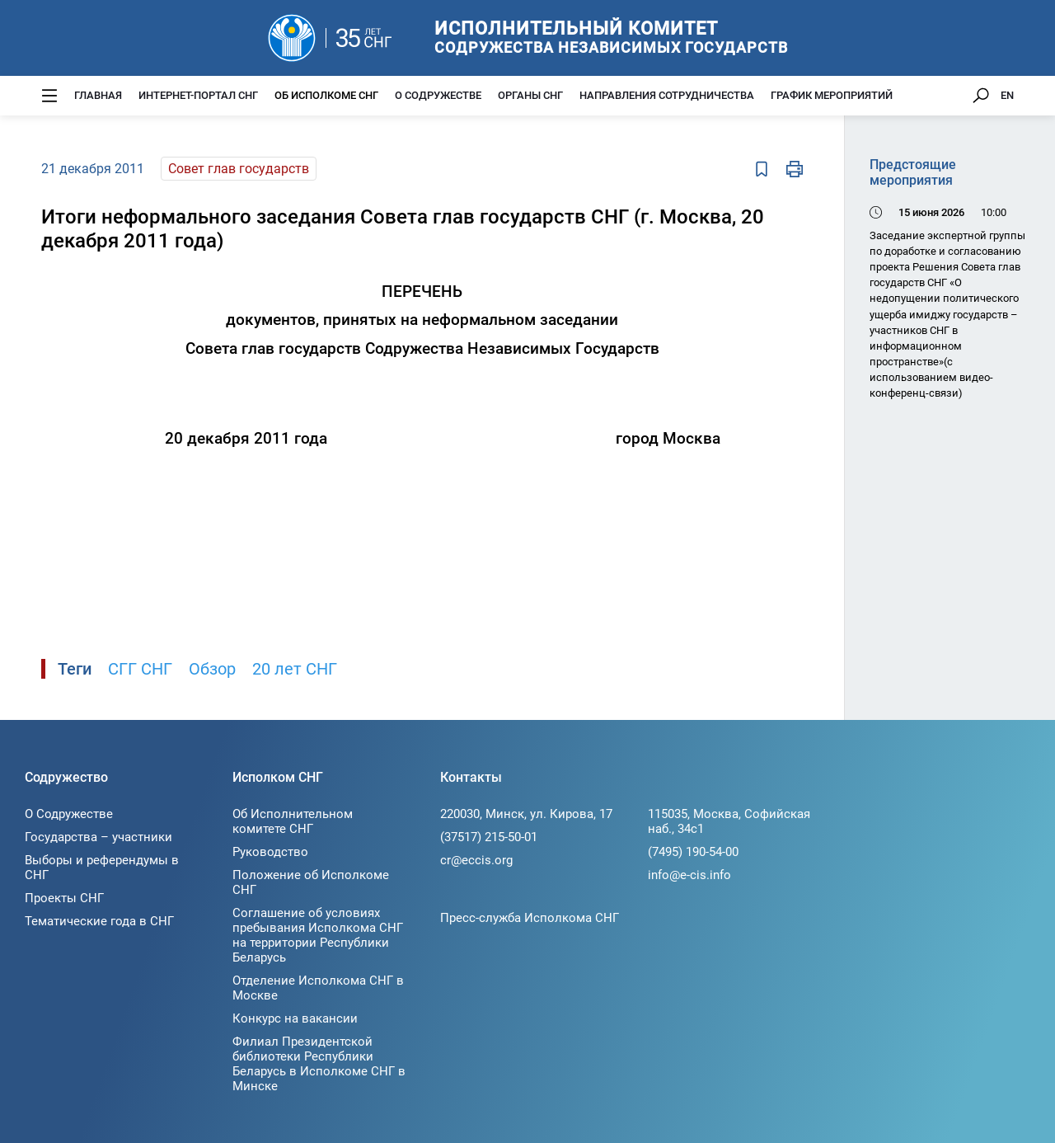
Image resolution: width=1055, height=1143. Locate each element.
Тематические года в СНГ (99, 921)
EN (1007, 95)
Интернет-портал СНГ (198, 95)
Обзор (212, 669)
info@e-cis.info (689, 875)
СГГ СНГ (140, 669)
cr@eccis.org (476, 860)
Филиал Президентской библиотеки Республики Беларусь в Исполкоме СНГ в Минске (319, 1064)
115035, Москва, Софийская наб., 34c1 (729, 821)
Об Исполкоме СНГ (326, 95)
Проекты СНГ (64, 898)
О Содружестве (438, 95)
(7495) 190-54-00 (693, 851)
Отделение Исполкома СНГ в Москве (318, 988)
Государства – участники (98, 837)
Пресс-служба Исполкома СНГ (529, 917)
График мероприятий (832, 95)
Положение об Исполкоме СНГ (310, 882)
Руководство (270, 851)
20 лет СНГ (294, 669)
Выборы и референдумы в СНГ (102, 867)
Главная (98, 95)
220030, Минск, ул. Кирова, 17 (526, 814)
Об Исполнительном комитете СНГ (292, 821)
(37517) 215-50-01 (488, 837)
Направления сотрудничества (666, 95)
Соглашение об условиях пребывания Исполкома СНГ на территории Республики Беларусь (317, 935)
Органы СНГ (530, 95)
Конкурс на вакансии (295, 1018)
